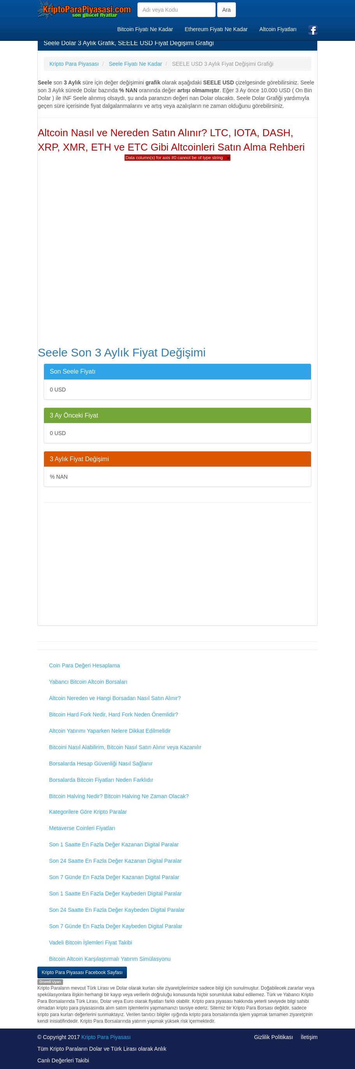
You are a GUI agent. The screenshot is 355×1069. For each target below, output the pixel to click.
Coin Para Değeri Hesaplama (84, 665)
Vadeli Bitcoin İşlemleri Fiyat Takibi (90, 942)
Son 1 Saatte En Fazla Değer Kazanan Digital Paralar (114, 844)
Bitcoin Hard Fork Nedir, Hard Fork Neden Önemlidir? (113, 714)
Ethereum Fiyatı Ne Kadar (216, 29)
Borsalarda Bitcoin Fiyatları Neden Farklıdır (101, 780)
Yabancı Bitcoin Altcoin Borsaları (88, 682)
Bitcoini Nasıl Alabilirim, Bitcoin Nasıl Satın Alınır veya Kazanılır (125, 747)
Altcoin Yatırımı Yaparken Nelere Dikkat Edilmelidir (110, 731)
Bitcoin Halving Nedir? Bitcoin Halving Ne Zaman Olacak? (119, 796)
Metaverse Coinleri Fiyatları (82, 828)
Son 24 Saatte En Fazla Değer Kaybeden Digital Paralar (117, 910)
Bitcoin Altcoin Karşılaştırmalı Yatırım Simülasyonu (109, 959)
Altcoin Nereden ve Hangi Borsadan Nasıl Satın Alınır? (115, 698)
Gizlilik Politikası (273, 1037)
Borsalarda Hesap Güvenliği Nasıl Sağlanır (101, 763)
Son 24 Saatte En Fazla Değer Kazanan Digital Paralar (115, 861)
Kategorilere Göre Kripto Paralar (88, 812)
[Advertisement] (177, 565)
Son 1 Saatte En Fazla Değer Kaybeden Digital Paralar (115, 893)
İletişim (309, 1037)
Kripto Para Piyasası (106, 1037)
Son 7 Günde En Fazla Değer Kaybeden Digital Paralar (115, 926)
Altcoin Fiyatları (278, 29)
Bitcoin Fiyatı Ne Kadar (145, 29)
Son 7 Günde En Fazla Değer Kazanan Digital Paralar (114, 877)
